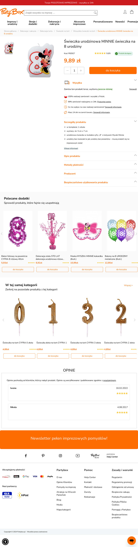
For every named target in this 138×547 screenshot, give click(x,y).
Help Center (90, 477)
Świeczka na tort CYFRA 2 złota (119, 342)
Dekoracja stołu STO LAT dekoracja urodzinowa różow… (50, 258)
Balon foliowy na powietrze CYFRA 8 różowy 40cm (14, 258)
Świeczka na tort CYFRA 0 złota (18, 342)
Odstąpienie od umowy (123, 487)
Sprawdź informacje (113, 107)
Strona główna (10, 31)
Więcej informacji (71, 148)
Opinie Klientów (64, 482)
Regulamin (117, 477)
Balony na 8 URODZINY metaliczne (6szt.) (116, 258)
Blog (59, 499)
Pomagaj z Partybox (121, 509)
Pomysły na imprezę (66, 487)
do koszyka (113, 70)
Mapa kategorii (64, 509)
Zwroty (87, 492)
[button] (5, 541)
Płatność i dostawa (93, 487)
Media (59, 504)
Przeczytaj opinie (104, 101)
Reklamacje (89, 496)
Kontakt (88, 482)
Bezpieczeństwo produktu (119, 516)
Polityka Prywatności (122, 496)
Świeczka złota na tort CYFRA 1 (51, 342)
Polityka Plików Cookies (119, 503)
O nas (59, 477)
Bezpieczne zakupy (121, 492)
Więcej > (128, 285)
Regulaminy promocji (122, 482)
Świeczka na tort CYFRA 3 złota (85, 342)
